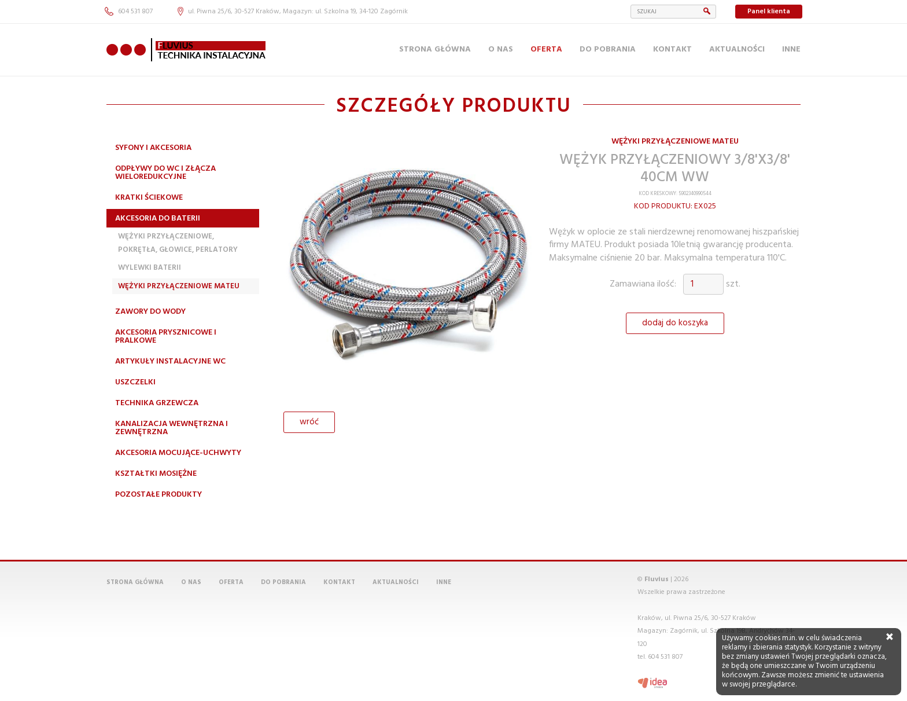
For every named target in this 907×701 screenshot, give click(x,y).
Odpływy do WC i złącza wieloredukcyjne (165, 172)
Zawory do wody (150, 311)
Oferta (546, 49)
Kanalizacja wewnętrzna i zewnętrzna (171, 428)
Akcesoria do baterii (157, 218)
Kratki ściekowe (149, 197)
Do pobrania (608, 49)
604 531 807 (129, 11)
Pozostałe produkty (158, 494)
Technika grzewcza (156, 403)
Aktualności (737, 49)
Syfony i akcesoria (153, 148)
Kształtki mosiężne (156, 473)
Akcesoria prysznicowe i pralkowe (165, 336)
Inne (791, 49)
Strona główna (435, 49)
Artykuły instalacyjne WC (170, 361)
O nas (500, 49)
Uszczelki (135, 382)
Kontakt (672, 49)
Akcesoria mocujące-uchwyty (178, 453)
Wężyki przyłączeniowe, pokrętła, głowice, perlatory (178, 242)
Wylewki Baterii (149, 268)
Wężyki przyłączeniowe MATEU (178, 286)
